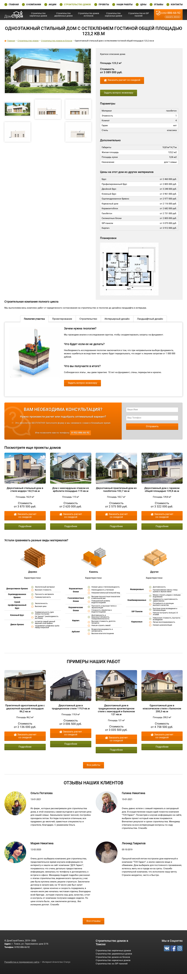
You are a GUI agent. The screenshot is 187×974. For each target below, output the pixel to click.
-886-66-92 (170, 13)
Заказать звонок (173, 17)
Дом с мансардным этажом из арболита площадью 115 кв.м (70, 489)
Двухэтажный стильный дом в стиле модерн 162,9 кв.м (25, 489)
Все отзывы (93, 920)
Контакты (177, 4)
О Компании (33, 4)
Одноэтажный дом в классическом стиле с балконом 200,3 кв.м (162, 708)
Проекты (104, 4)
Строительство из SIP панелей (138, 14)
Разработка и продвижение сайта (21, 962)
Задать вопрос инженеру (118, 92)
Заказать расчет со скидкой (124, 80)
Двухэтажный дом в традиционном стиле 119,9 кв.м (71, 707)
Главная (14, 4)
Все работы (93, 764)
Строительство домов (77, 4)
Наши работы (125, 4)
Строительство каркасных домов (113, 14)
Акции (52, 4)
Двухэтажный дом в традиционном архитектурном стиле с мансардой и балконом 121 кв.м (116, 710)
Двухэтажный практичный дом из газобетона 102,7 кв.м (116, 489)
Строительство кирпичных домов (38, 14)
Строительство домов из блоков (88, 14)
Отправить (152, 426)
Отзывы (158, 4)
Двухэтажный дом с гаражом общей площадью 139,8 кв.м (162, 489)
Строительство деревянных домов (63, 14)
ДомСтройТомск (13, 14)
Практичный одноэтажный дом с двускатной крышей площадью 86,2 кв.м (25, 708)
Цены (143, 4)
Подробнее (25, 526)
